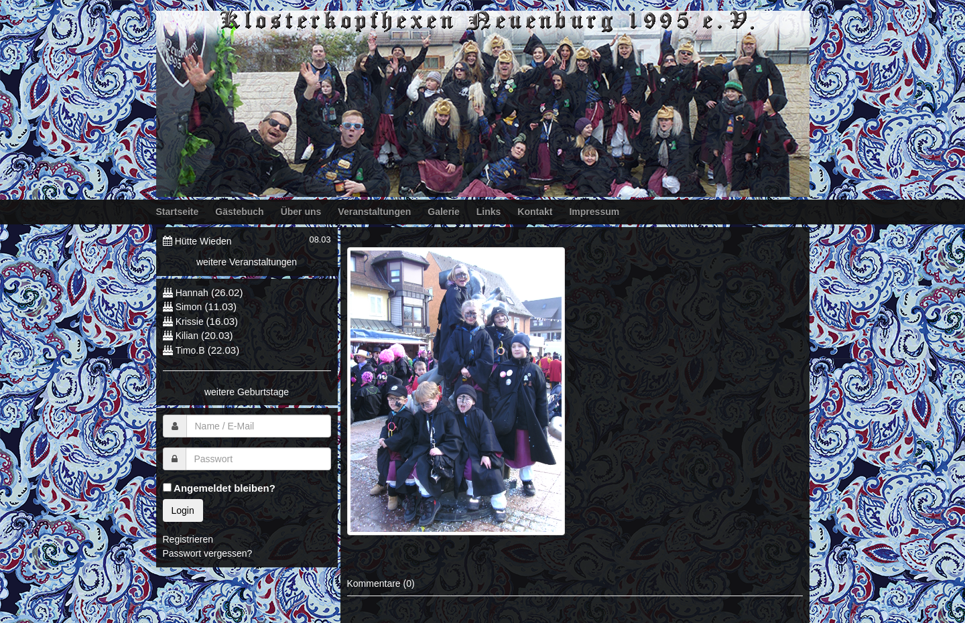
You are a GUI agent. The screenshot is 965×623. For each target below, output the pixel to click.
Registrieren (188, 539)
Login (183, 510)
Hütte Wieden (203, 241)
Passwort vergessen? (208, 553)
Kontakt (534, 211)
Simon (189, 306)
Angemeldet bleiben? (219, 488)
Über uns (301, 211)
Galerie (443, 211)
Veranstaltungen (374, 211)
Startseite (177, 211)
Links (488, 211)
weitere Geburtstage (246, 392)
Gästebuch (239, 211)
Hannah (192, 292)
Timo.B (190, 350)
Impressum (594, 211)
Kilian (187, 335)
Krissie (191, 321)
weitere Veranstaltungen (246, 262)
